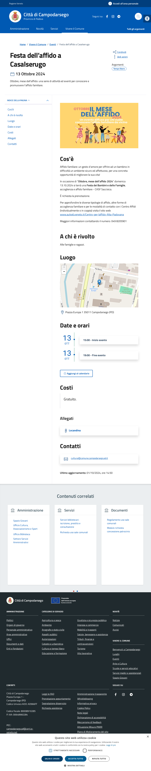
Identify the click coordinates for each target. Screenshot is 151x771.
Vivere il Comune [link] (74, 29)
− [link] (64, 272)
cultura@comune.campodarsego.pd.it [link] (89, 458)
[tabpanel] (28, 546)
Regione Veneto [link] (16, 3)
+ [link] (64, 267)
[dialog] (75, 752)
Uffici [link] (9, 639)
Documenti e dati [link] (15, 644)
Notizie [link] (116, 620)
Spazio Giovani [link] (120, 677)
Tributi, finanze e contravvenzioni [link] (85, 641)
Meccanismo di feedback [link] (89, 722)
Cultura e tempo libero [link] (53, 648)
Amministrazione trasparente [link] (92, 694)
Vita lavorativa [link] (84, 653)
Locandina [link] (75, 430)
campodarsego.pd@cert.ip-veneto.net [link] (19, 730)
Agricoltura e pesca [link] (51, 620)
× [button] (148, 737)
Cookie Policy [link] (83, 708)
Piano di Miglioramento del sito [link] (92, 731)
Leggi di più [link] (111, 745)
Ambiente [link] (47, 625)
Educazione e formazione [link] (54, 653)
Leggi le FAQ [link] (48, 694)
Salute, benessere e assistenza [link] (92, 634)
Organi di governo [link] (15, 625)
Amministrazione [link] (19, 29)
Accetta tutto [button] (75, 758)
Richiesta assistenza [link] (52, 708)
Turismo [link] (81, 648)
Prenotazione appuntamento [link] (56, 698)
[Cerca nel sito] (138, 16)
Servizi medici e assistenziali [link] (127, 673)
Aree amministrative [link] (16, 634)
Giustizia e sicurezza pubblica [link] (91, 620)
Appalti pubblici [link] (49, 634)
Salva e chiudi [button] (52, 758)
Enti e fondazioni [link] (14, 648)
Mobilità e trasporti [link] (86, 629)
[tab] (73, 591)
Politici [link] (9, 620)
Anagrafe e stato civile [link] (53, 629)
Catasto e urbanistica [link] (52, 644)
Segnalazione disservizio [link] (54, 703)
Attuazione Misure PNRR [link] (89, 727)
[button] (75, 765)
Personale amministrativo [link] (19, 629)
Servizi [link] (54, 29)
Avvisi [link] (116, 629)
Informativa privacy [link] (87, 703)
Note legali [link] (82, 713)
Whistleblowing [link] (85, 698)
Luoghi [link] (116, 654)
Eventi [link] (116, 659)
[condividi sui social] (119, 52)
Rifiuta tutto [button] (99, 758)
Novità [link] (40, 29)
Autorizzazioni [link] (49, 639)
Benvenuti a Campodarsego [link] (126, 649)
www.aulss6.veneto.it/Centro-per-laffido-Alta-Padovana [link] (92, 214)
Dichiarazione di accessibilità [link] (91, 717)
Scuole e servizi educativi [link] (125, 668)
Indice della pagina (19, 100)
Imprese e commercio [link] (88, 625)
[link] (147, 18)
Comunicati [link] (118, 625)
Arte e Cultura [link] (120, 663)
